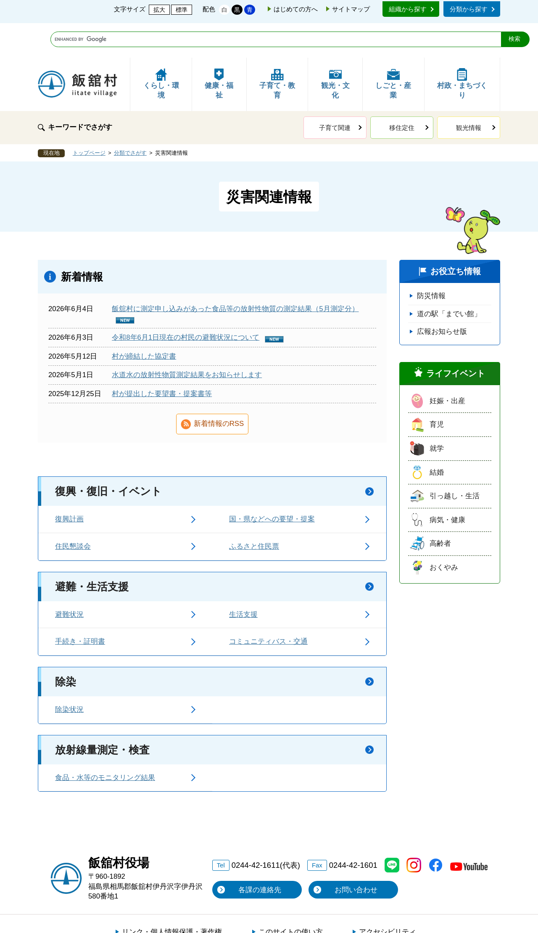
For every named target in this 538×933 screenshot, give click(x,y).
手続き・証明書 (80, 607)
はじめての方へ (296, 9)
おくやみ (444, 533)
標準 (181, 9)
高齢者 (440, 509)
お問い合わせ (356, 855)
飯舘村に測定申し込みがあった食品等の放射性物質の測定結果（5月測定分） (235, 274)
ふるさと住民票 (254, 512)
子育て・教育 (277, 49)
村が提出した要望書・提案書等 (162, 359)
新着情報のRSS (219, 389)
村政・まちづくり (462, 49)
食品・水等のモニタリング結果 (105, 743)
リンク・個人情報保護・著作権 (172, 897)
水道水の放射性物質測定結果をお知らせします (187, 340)
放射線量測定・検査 (102, 715)
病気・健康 (447, 485)
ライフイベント (455, 339)
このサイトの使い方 (290, 897)
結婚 (437, 438)
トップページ (89, 119)
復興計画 (69, 485)
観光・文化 (335, 49)
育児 (437, 390)
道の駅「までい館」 (449, 279)
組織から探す (408, 9)
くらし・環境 (161, 49)
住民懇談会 (73, 512)
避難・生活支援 (92, 552)
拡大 (159, 9)
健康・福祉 (219, 49)
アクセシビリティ (387, 897)
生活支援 (243, 580)
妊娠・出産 (447, 366)
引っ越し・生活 (455, 461)
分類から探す (469, 9)
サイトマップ (351, 9)
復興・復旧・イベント (108, 457)
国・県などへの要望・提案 (272, 485)
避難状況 (69, 580)
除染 (65, 647)
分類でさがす (130, 119)
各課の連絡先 (259, 855)
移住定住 (401, 93)
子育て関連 (335, 93)
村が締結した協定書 (144, 322)
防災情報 (431, 261)
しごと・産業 (393, 49)
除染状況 (69, 675)
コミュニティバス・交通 (268, 607)
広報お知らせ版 (442, 297)
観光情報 (468, 93)
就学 (437, 414)
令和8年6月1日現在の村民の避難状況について (185, 303)
